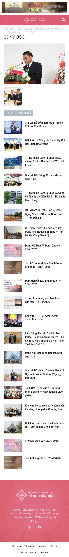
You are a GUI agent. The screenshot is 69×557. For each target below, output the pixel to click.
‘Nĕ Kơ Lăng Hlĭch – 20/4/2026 (43, 458)
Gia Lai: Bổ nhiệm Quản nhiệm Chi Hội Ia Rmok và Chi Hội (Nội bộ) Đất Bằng (44, 374)
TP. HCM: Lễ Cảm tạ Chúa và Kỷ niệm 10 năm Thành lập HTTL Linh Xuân (45, 161)
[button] (6, 20)
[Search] (64, 20)
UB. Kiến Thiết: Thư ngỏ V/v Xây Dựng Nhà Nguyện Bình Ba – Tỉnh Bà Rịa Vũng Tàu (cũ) (44, 232)
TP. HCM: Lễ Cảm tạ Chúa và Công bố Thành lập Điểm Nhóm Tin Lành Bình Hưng (45, 196)
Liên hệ (54, 546)
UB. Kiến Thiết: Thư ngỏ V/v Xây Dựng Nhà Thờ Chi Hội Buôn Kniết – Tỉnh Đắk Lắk (44, 214)
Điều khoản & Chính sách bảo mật (29, 546)
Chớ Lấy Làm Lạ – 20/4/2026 (42, 440)
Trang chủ (9, 28)
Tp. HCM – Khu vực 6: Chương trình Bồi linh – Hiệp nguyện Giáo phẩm (44, 392)
